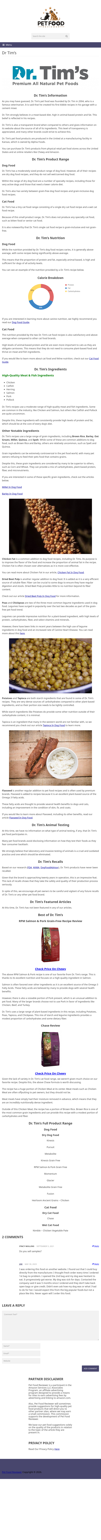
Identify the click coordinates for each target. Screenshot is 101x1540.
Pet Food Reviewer (12, 1472)
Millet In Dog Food (12, 487)
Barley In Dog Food (12, 493)
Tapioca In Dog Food (54, 725)
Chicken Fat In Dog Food (71, 572)
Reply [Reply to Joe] (95, 1264)
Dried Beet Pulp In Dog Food (40, 596)
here (22, 633)
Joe (20, 1264)
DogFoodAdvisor (50, 867)
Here (57, 1449)
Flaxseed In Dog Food (21, 817)
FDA (30, 867)
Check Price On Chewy (50, 969)
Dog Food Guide (20, 322)
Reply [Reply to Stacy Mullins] (95, 1246)
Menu (9, 44)
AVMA (36, 867)
